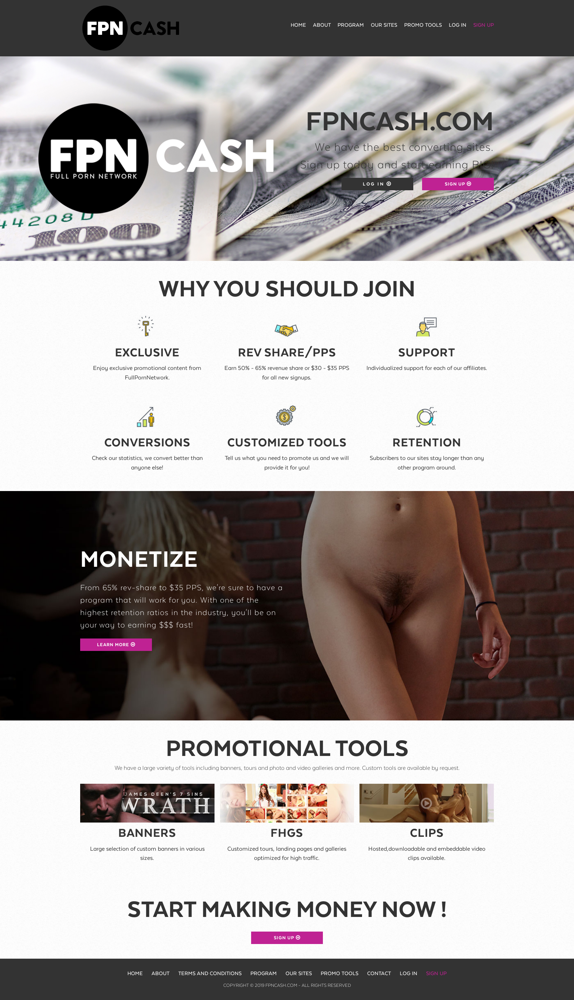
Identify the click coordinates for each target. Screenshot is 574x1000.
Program (351, 25)
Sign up (483, 25)
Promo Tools (423, 25)
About (322, 25)
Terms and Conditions (210, 974)
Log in (457, 25)
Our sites (299, 974)
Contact (379, 974)
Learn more (116, 644)
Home (298, 25)
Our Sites (384, 25)
